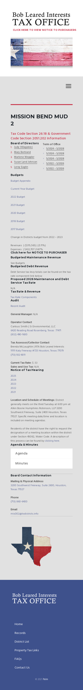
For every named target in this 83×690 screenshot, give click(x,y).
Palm (45, 679)
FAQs (18, 659)
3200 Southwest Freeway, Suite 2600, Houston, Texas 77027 (38, 487)
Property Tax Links (27, 651)
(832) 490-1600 (19, 334)
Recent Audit (18, 306)
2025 (13, 376)
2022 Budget (18, 197)
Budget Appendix (21, 181)
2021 (13, 392)
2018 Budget (18, 221)
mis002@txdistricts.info (25, 514)
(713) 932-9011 (18, 355)
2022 (13, 388)
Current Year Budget (22, 189)
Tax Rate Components (24, 297)
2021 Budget (18, 205)
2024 (13, 380)
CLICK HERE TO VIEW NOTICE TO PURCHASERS (44, 30)
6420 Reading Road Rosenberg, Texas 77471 (36, 330)
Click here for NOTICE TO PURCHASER (39, 252)
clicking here (52, 441)
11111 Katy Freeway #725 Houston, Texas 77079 (37, 351)
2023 (13, 384)
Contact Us (22, 668)
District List (22, 642)
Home (19, 624)
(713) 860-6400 (19, 501)
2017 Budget (17, 229)
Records (20, 633)
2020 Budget (18, 213)
